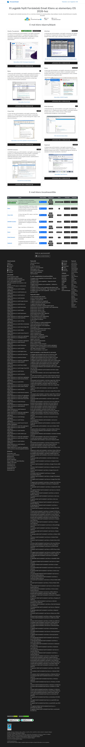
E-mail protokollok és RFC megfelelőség (39, 316)
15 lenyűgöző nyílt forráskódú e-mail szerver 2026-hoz (45, 391)
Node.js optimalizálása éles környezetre (39, 324)
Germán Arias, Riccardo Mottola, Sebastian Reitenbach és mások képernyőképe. (61, 59)
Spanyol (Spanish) (73, 297)
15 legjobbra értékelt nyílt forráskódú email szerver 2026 (45, 360)
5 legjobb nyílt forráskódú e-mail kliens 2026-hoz (44, 412)
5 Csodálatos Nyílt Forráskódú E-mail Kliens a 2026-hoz (44, 528)
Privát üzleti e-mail (11, 453)
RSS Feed (65, 270)
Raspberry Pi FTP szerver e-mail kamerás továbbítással (16, 286)
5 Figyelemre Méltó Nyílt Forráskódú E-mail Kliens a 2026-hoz (45, 668)
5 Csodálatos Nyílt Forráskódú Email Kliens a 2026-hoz (45, 674)
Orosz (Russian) (74, 295)
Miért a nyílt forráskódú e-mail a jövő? (39, 350)
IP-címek (32, 264)
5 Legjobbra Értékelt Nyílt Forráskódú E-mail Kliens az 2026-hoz (44, 493)
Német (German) (73, 274)
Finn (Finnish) (74, 271)
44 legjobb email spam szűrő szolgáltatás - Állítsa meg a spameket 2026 (43, 291)
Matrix (64, 267)
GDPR (63, 283)
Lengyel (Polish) (74, 291)
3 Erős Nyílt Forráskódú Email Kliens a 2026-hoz (44, 692)
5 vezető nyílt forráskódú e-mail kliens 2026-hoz (45, 375)
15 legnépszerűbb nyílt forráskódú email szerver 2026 (44, 363)
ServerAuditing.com (11, 467)
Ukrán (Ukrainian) (73, 303)
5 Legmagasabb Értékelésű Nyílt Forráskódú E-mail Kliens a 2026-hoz (44, 653)
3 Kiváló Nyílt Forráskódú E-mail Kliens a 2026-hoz (44, 663)
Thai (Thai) (73, 300)
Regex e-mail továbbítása (36, 272)
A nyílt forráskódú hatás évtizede (37, 296)
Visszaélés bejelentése (64, 286)
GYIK (77, 2)
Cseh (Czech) (73, 265)
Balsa (9, 208)
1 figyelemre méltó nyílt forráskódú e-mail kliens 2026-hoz (44, 388)
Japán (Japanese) (73, 285)
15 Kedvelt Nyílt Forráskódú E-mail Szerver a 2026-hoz (45, 614)
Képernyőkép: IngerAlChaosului (61, 174)
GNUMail (10, 227)
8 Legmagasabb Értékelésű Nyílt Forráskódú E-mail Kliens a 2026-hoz (44, 505)
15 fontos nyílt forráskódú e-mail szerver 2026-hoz (44, 404)
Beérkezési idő (10, 456)
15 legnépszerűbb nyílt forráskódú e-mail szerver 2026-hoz (44, 426)
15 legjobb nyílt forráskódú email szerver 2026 (43, 354)
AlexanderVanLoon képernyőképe (24, 180)
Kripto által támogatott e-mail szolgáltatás (40, 325)
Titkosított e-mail (66, 2)
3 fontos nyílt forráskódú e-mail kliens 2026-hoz (43, 406)
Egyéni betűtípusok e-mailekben (37, 315)
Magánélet (72, 2)
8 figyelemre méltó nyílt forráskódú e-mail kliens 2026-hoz (45, 450)
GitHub (64, 264)
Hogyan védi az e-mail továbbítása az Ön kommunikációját (43, 347)
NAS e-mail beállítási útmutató (14, 281)
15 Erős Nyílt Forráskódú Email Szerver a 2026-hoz (45, 691)
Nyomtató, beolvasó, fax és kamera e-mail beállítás (16, 283)
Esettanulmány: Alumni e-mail (37, 308)
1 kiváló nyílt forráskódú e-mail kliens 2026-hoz (43, 383)
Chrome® (10, 270)
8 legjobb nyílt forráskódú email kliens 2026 (43, 356)
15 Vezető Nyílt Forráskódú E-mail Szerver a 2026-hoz (44, 509)
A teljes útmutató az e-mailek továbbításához (40, 322)
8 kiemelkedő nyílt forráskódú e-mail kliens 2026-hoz (45, 442)
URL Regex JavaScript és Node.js (37, 348)
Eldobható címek (11, 458)
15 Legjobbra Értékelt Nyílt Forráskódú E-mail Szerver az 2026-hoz (45, 490)
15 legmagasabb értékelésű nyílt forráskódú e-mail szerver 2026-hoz (43, 420)
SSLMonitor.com (11, 470)
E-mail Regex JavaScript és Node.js (38, 318)
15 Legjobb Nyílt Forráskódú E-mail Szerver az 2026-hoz (45, 552)
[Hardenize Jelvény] (9, 726)
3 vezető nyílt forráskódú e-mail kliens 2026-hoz (43, 438)
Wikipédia (74, 202)
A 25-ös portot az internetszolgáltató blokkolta (18, 449)
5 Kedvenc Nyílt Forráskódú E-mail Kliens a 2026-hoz (45, 464)
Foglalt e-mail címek (11, 462)
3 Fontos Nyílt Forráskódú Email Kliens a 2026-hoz (45, 689)
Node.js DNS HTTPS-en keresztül (38, 330)
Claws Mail (10, 215)
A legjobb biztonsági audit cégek (37, 304)
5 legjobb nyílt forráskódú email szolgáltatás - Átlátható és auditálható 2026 (43, 285)
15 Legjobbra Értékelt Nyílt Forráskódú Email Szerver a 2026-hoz (42, 706)
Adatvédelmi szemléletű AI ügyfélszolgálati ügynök (42, 305)
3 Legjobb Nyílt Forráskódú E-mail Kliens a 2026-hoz (45, 482)
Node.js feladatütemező (35, 333)
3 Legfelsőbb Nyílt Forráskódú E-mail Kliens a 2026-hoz (45, 487)
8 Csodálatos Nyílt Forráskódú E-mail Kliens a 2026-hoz (45, 604)
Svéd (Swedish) (74, 299)
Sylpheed (10, 243)
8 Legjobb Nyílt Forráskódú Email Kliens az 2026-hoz (45, 697)
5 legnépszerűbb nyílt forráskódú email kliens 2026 (43, 365)
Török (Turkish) (74, 301)
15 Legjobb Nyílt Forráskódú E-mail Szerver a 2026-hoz (45, 480)
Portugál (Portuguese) (73, 293)
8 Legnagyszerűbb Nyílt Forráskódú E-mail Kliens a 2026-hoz (45, 534)
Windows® (9, 264)
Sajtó (63, 289)
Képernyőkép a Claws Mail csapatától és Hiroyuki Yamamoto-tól (24, 140)
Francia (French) (74, 272)
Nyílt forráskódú (34, 273)
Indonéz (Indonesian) (73, 281)
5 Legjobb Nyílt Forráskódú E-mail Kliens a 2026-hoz (44, 635)
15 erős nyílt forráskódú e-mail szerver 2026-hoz (43, 407)
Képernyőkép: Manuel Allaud (24, 102)
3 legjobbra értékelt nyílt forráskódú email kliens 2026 (44, 362)
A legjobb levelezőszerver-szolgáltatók (39, 301)
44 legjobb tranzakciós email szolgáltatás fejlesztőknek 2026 (44, 287)
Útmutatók (10, 275)
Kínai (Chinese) (74, 264)
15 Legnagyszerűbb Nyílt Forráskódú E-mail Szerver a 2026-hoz (44, 531)
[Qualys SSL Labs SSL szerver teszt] (12, 716)
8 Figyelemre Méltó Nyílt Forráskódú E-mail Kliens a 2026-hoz (44, 522)
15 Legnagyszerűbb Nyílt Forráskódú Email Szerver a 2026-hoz (44, 676)
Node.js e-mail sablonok (35, 331)
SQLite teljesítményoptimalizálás (37, 340)
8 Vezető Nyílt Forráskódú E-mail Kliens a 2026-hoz (44, 583)
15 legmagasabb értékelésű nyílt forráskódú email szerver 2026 (45, 367)
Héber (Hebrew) (74, 276)
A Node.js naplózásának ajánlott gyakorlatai (40, 302)
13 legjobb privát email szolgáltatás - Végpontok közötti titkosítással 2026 (43, 282)
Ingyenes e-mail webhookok (36, 267)
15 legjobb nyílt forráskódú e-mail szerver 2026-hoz (44, 410)
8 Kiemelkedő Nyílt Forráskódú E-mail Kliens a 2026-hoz (44, 514)
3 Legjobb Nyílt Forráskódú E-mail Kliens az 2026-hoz (44, 554)
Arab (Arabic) (74, 263)
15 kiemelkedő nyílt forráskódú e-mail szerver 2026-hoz (45, 378)
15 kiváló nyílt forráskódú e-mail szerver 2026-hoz (44, 382)
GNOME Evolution (12, 221)
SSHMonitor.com (11, 468)
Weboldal (67, 202)
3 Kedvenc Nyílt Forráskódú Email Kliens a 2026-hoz (45, 685)
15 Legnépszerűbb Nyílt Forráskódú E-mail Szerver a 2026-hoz (44, 496)
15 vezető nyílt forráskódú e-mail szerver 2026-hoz (45, 373)
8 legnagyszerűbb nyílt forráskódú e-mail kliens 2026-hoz (44, 458)
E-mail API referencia (35, 266)
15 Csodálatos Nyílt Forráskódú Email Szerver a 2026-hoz (45, 671)
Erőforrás (9, 451)
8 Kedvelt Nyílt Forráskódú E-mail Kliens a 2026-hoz (45, 616)
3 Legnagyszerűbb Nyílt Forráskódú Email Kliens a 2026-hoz (44, 679)
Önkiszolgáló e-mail (34, 269)
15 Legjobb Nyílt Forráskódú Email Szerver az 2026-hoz (44, 694)
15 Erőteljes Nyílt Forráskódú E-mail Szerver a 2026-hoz (42, 474)
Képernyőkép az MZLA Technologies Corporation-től (24, 62)
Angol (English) (74, 269)
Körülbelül (64, 277)
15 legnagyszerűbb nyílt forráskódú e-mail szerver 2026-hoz (45, 396)
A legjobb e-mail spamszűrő (36, 299)
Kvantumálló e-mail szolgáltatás (37, 337)
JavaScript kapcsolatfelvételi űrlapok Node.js (40, 328)
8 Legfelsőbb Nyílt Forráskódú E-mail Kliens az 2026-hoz (45, 559)
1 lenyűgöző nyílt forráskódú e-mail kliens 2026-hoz (45, 394)
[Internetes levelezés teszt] (27, 720)
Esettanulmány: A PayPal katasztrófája (39, 336)
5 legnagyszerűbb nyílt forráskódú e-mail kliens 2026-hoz (44, 399)
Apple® (9, 263)
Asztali (9, 269)
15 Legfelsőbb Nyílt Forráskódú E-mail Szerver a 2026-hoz (44, 484)
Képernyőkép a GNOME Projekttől (61, 97)
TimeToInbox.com (11, 465)
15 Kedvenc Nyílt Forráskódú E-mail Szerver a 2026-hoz (44, 461)
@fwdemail (65, 266)
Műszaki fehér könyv (35, 263)
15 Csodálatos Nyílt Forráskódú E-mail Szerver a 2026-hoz (45, 525)
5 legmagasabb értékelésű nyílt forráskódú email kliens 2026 (44, 370)
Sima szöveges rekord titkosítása (15, 461)
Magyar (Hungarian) (73, 278)
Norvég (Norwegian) (73, 289)
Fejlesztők (33, 261)
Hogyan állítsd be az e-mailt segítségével (16, 289)
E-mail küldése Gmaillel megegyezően (16, 280)
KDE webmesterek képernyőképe (60, 135)
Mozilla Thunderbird (12, 201)
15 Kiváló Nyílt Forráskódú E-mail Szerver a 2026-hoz (45, 516)
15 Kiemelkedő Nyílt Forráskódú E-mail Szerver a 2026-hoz (45, 512)
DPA (63, 284)
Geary (9, 232)
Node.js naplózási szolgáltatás (37, 334)
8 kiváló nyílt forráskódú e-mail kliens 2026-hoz (43, 446)
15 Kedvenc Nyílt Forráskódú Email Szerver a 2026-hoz (45, 682)
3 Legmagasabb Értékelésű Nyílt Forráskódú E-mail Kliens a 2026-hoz (44, 641)
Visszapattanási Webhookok (36, 270)
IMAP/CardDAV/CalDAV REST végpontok (39, 313)
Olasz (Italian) (74, 283)
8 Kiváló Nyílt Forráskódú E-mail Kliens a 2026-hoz (44, 517)
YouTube (64, 269)
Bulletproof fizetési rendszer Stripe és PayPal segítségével (43, 345)
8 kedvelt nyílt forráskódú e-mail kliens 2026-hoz (44, 403)
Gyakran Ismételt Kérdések (42, 256)
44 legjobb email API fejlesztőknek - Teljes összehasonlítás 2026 (45, 289)
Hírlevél (64, 263)
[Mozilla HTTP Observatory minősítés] (24, 716)
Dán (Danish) (74, 267)
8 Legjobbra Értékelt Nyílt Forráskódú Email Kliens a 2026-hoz (45, 709)
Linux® (9, 267)
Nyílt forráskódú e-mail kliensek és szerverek (43, 352)
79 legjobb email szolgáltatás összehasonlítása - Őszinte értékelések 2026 (43, 279)
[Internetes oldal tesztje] (13, 720)
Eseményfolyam (65, 275)
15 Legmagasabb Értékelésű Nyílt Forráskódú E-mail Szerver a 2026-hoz (44, 502)
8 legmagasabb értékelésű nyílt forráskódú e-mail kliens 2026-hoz (45, 423)
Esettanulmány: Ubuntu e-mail (37, 310)
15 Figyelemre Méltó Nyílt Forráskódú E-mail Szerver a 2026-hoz (44, 519)
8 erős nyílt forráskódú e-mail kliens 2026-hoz (42, 409)
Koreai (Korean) (74, 287)
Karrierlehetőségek (66, 290)
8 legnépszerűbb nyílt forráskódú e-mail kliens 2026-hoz (45, 429)
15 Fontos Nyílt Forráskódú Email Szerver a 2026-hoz (44, 687)
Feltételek (64, 281)
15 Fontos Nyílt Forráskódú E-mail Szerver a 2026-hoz (45, 467)
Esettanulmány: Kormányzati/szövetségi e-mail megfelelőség (44, 307)
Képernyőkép (43, 202)
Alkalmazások (11, 261)
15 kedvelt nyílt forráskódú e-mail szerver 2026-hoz (44, 401)
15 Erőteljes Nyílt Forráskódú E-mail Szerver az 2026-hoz (44, 547)
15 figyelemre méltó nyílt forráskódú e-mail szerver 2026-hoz (44, 385)
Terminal (10, 272)
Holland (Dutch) (74, 268)
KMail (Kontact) (11, 237)
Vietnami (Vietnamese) (74, 306)
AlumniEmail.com (11, 464)
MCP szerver (33, 321)
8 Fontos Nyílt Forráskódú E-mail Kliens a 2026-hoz (44, 544)
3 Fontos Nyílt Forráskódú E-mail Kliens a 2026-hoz (44, 470)
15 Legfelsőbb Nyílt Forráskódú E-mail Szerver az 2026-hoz (44, 556)
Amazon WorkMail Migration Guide (38, 298)
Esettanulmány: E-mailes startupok (38, 344)
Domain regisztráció (11, 459)
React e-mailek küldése (35, 342)
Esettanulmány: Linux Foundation (37, 312)
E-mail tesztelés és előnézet (36, 319)
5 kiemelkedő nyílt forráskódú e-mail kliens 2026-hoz (45, 380)
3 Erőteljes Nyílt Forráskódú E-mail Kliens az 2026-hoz (45, 550)
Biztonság (64, 278)
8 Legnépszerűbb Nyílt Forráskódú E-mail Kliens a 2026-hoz (44, 499)
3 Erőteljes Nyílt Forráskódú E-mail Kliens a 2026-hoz (45, 477)
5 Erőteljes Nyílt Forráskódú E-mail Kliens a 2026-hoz (44, 624)
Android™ (10, 266)
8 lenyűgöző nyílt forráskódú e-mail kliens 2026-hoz (44, 453)
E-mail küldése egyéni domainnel (14, 278)
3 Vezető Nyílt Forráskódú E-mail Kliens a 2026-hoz (44, 511)
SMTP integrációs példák (12, 277)
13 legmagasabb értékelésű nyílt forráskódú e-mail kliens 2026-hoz (45, 434)
